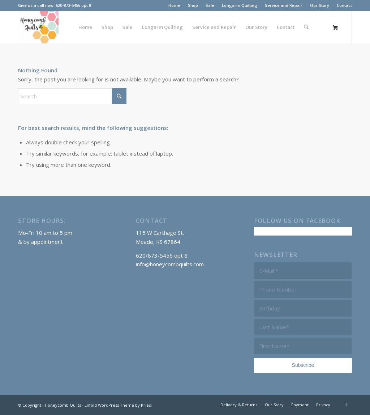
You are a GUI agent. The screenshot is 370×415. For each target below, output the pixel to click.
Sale (210, 5)
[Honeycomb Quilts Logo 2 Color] (38, 27)
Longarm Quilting (239, 5)
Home (174, 5)
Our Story (319, 5)
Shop (193, 5)
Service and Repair (283, 5)
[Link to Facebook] (346, 404)
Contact (344, 5)
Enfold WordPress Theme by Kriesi (118, 405)
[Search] (306, 27)
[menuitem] (174, 5)
